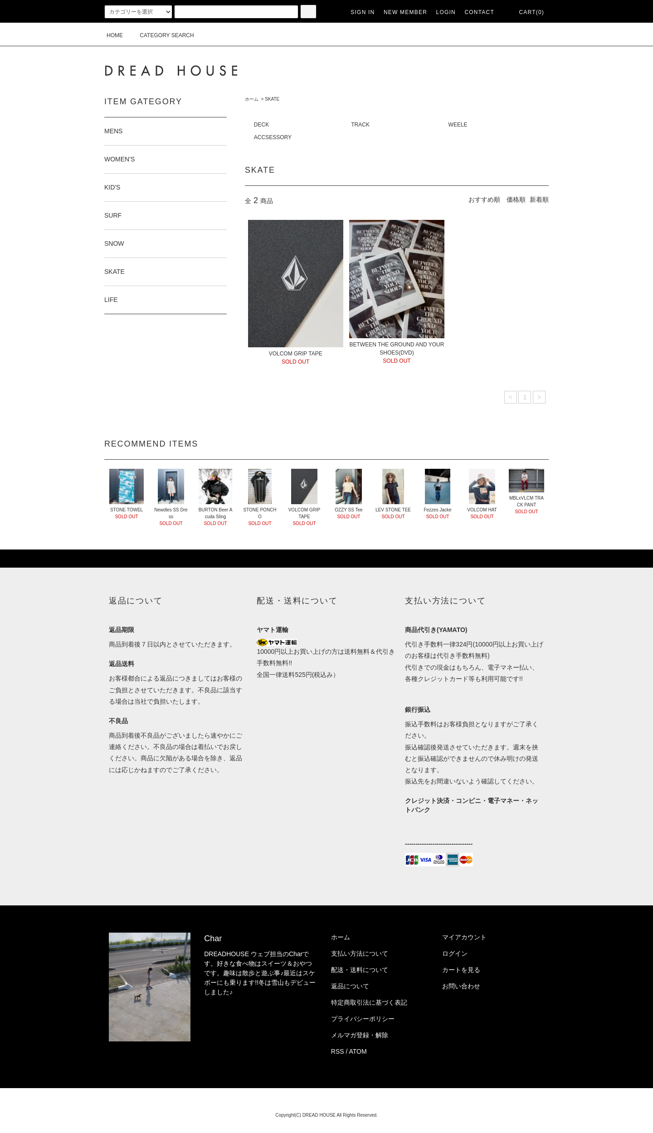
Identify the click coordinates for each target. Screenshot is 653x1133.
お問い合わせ (461, 986)
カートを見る (461, 969)
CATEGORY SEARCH (161, 35)
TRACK (360, 125)
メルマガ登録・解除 (359, 1035)
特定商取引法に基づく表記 (369, 1002)
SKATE (272, 99)
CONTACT (479, 12)
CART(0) (526, 12)
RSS (337, 1051)
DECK (261, 125)
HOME (115, 35)
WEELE (458, 125)
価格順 (516, 199)
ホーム (251, 99)
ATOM (358, 1051)
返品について (350, 986)
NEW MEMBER (405, 12)
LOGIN (446, 12)
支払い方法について (359, 953)
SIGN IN (363, 12)
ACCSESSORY (273, 137)
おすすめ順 (484, 199)
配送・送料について (359, 969)
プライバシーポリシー (363, 1018)
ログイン (455, 953)
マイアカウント (464, 937)
